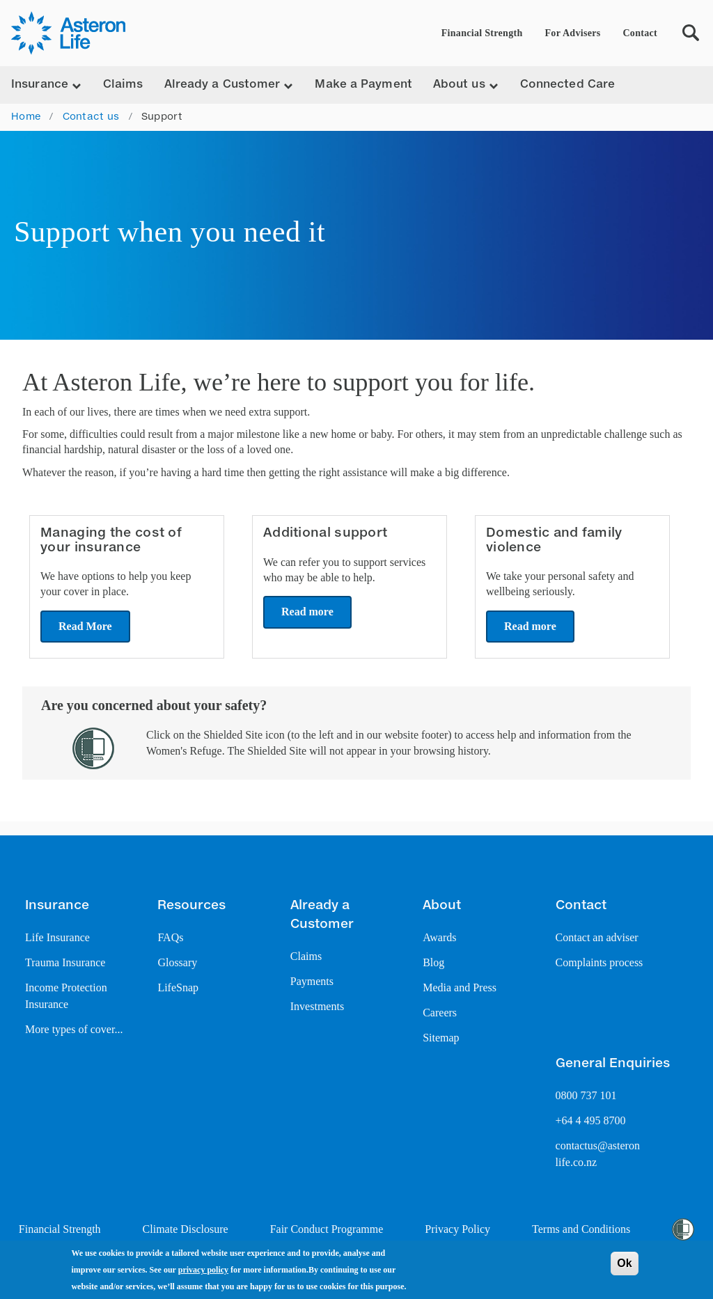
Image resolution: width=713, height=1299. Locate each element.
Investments (317, 1006)
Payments (312, 981)
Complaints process (599, 962)
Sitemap (441, 1038)
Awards (439, 937)
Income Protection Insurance (66, 996)
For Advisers (573, 33)
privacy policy (203, 1270)
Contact (639, 33)
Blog (433, 962)
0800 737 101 (586, 1095)
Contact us (91, 117)
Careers (440, 1012)
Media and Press (459, 987)
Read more (307, 611)
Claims (123, 84)
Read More (85, 626)
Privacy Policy (457, 1229)
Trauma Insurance (65, 962)
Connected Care (567, 84)
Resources (191, 905)
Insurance (57, 905)
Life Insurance (57, 937)
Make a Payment (363, 84)
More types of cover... (74, 1029)
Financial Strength (482, 33)
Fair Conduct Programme (327, 1229)
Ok (624, 1263)
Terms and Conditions (581, 1229)
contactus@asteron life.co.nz (598, 1154)
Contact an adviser (597, 937)
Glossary (177, 962)
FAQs (170, 937)
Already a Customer (322, 915)
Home (25, 117)
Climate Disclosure (185, 1229)
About (442, 905)
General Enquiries (613, 1063)
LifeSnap (177, 987)
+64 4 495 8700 (591, 1120)
